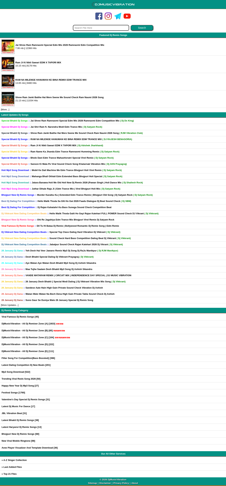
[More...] (5, 109)
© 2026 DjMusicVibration (113, 479)
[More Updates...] (10, 305)
